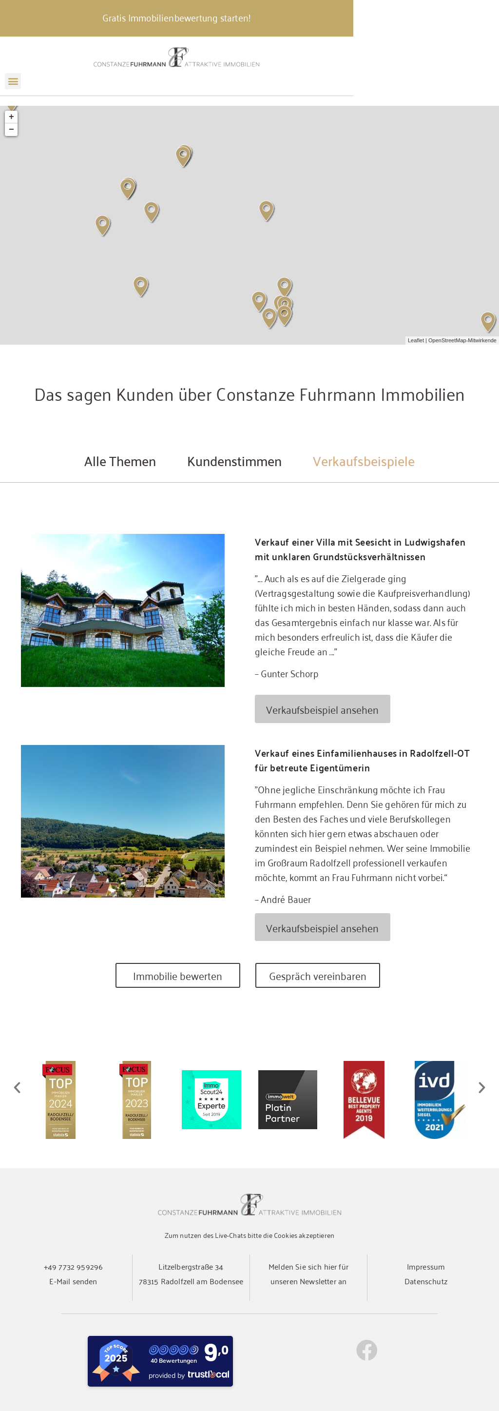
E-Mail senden (73, 1281)
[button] (13, 91)
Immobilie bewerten (177, 975)
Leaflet (416, 340)
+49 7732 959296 (73, 1266)
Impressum (426, 1266)
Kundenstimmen (234, 460)
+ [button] (11, 117)
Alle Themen (120, 460)
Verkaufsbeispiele (364, 460)
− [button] (11, 130)
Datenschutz (425, 1281)
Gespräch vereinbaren (317, 975)
